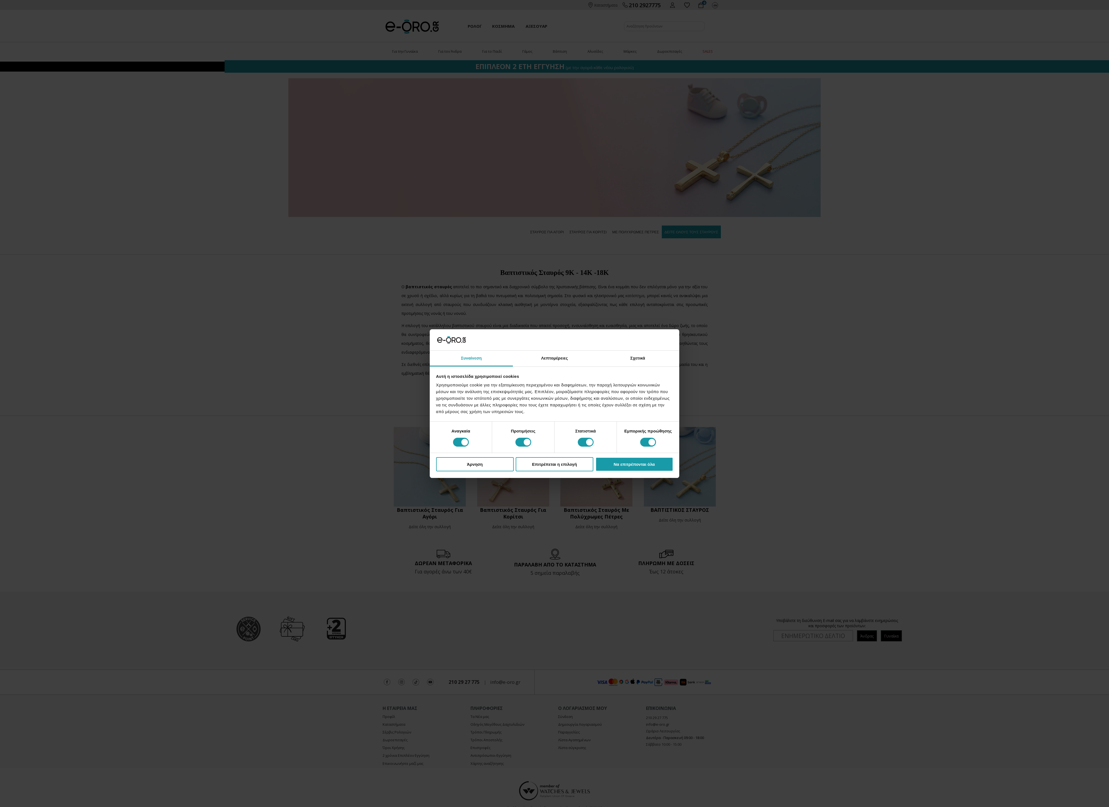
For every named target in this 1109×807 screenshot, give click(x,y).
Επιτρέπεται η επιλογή (554, 464)
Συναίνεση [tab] (471, 358)
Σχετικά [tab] (637, 358)
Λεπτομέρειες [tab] (554, 358)
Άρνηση (475, 464)
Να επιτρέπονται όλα (634, 464)
